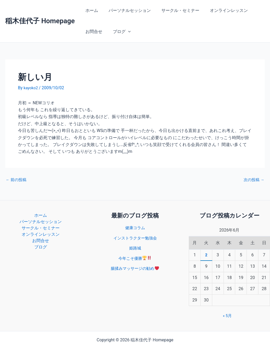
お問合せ (92, 31)
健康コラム (135, 227)
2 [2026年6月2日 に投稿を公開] (206, 254)
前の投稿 (17, 180)
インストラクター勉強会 (135, 238)
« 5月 (227, 315)
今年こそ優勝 (135, 258)
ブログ (119, 31)
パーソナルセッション (126, 10)
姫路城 (135, 248)
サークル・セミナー (175, 10)
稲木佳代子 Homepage (40, 21)
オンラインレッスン (221, 10)
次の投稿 (253, 180)
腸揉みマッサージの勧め (134, 268)
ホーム (90, 10)
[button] (125, 31)
